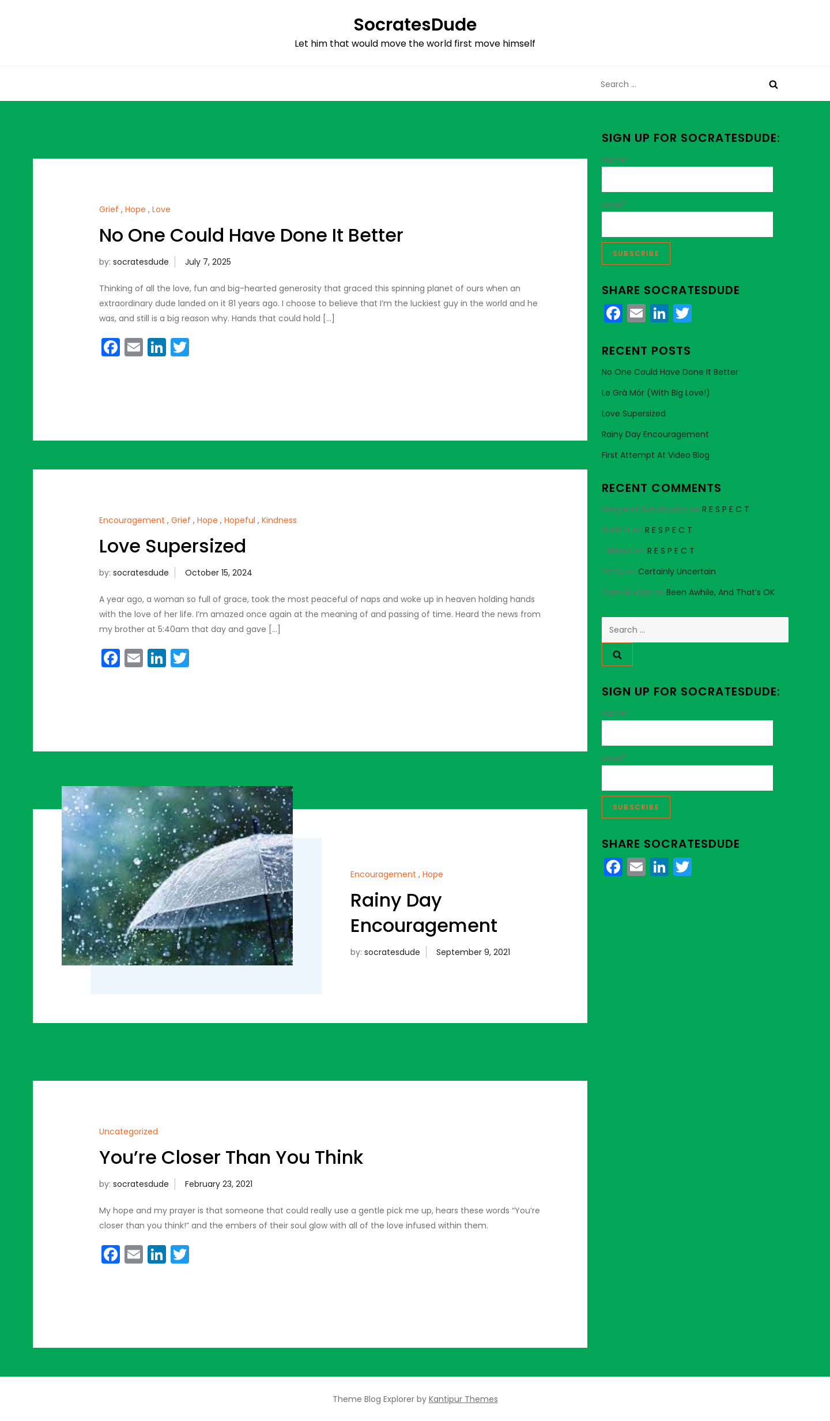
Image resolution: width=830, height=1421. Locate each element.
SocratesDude (415, 25)
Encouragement (132, 520)
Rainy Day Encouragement (423, 913)
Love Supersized (172, 546)
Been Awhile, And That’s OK (720, 592)
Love (161, 209)
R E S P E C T (725, 509)
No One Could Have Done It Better (251, 235)
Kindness (279, 520)
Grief (109, 209)
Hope (135, 209)
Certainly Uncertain (677, 571)
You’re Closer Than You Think (231, 1157)
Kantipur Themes (463, 1399)
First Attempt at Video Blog (656, 455)
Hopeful (239, 520)
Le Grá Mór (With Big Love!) (656, 393)
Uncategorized (128, 1131)
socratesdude (141, 262)
